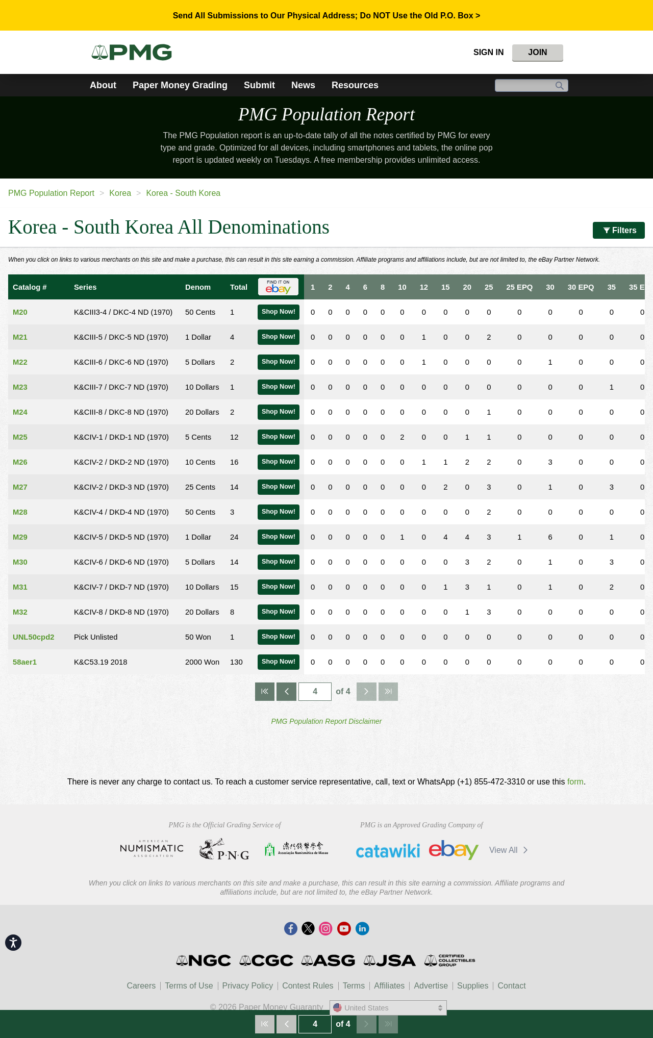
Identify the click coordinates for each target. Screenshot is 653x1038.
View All (510, 850)
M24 (20, 412)
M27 (20, 487)
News (303, 85)
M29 (20, 537)
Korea (120, 193)
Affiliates (389, 985)
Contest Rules (308, 985)
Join (537, 52)
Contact (511, 985)
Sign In (488, 52)
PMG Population (326, 114)
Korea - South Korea (183, 193)
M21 (20, 337)
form (575, 781)
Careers (141, 985)
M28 (20, 512)
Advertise (431, 985)
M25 (20, 437)
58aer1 (25, 662)
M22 (20, 362)
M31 (20, 587)
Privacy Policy (247, 985)
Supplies (472, 985)
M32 (20, 612)
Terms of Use (189, 985)
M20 (20, 312)
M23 (20, 387)
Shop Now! (278, 311)
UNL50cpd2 (33, 637)
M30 (20, 562)
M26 (20, 462)
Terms (354, 985)
